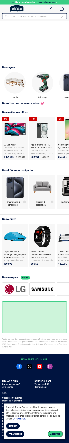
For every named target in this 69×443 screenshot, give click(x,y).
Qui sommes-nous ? (11, 384)
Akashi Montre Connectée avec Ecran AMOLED (41, 254)
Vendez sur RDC (41, 384)
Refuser (13, 426)
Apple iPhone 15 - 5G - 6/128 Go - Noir (41, 146)
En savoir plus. (19, 419)
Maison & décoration (41, 203)
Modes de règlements (12, 401)
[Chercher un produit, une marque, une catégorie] (33, 16)
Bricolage (42, 97)
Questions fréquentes (12, 398)
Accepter (55, 434)
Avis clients (7, 387)
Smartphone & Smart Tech (13, 203)
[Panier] (61, 9)
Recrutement (40, 387)
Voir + (25, 277)
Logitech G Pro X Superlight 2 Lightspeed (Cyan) (15, 254)
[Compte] (50, 9)
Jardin (15, 97)
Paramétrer (15, 434)
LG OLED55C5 (10, 145)
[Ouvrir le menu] (4, 9)
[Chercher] (63, 16)
